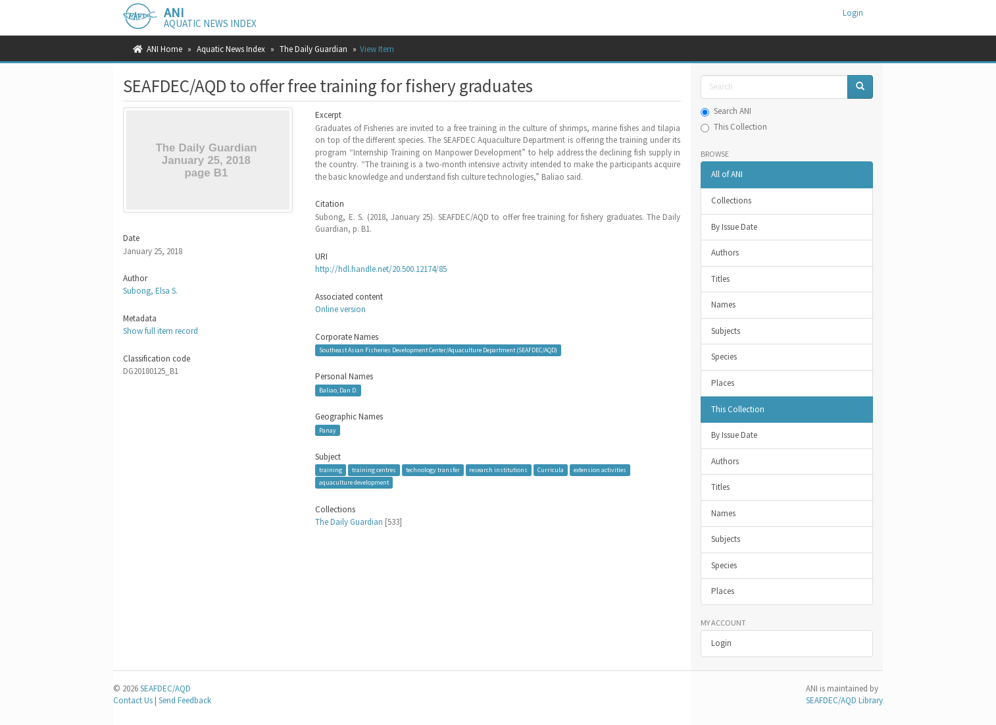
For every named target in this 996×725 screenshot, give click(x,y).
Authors (725, 252)
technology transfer (433, 470)
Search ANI (726, 111)
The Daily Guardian (313, 49)
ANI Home (164, 49)
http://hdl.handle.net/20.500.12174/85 (381, 269)
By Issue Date (734, 226)
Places (722, 383)
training (330, 470)
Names (723, 304)
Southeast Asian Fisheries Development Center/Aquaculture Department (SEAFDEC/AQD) (438, 350)
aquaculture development (354, 482)
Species (724, 356)
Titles (720, 278)
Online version (340, 309)
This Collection (734, 126)
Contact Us (133, 700)
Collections (731, 200)
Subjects (725, 330)
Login (721, 643)
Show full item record (160, 330)
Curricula (550, 470)
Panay (327, 430)
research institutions (498, 470)
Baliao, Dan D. (338, 390)
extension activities (600, 470)
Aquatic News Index (231, 49)
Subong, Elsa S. (150, 290)
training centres (374, 470)
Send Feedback (185, 700)
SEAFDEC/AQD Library (844, 700)
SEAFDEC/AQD (165, 688)
